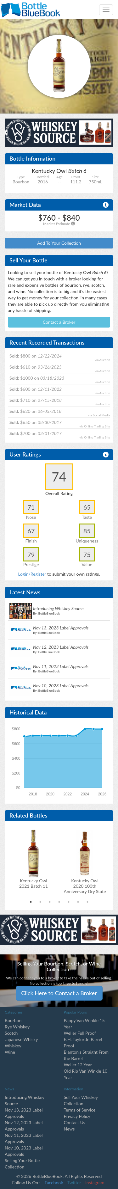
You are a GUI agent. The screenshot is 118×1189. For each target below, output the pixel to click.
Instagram (94, 1182)
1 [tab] (31, 902)
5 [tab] (68, 902)
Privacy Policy (77, 1116)
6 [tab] (78, 902)
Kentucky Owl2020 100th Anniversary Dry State (85, 886)
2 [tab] (40, 902)
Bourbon (13, 1020)
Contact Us (74, 1122)
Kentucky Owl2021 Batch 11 (33, 883)
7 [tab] (87, 902)
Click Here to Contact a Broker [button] (59, 993)
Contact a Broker (59, 322)
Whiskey (13, 1045)
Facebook (54, 1182)
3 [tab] (50, 902)
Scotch (11, 1033)
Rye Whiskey (17, 1026)
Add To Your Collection (59, 243)
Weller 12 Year (78, 1064)
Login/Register (32, 574)
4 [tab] (59, 902)
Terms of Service (80, 1109)
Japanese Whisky (21, 1039)
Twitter (74, 1182)
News (69, 1128)
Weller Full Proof (80, 1033)
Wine (10, 1052)
